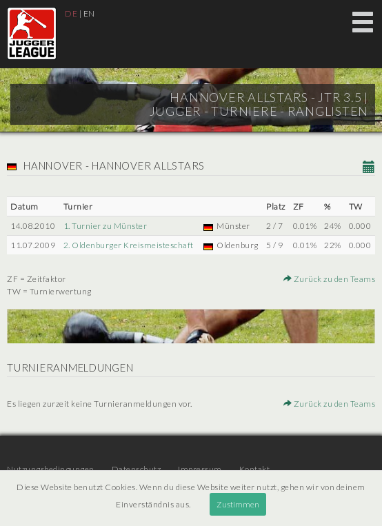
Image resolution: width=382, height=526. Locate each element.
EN (89, 13)
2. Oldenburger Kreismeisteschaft (128, 245)
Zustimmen (238, 504)
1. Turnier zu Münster (105, 226)
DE (71, 13)
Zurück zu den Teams (329, 279)
